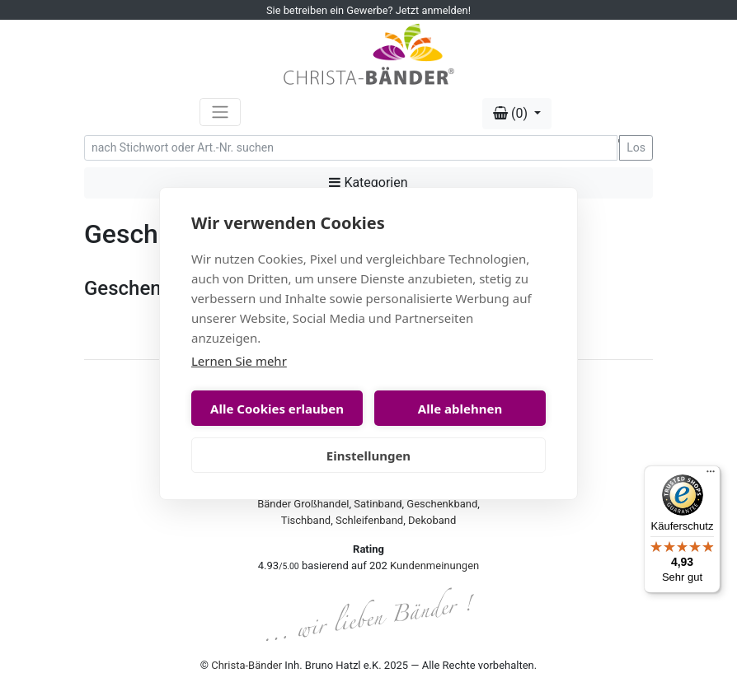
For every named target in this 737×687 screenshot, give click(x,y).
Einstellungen (368, 455)
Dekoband (432, 520)
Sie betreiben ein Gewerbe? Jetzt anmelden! (368, 10)
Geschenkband (441, 504)
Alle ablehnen (460, 408)
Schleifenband (369, 520)
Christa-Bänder (246, 665)
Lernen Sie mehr (239, 361)
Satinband (377, 504)
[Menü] (711, 475)
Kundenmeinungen (434, 565)
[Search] (350, 148)
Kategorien (368, 182)
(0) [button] (512, 113)
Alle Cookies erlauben (277, 408)
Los (636, 147)
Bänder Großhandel (303, 504)
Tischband (306, 520)
